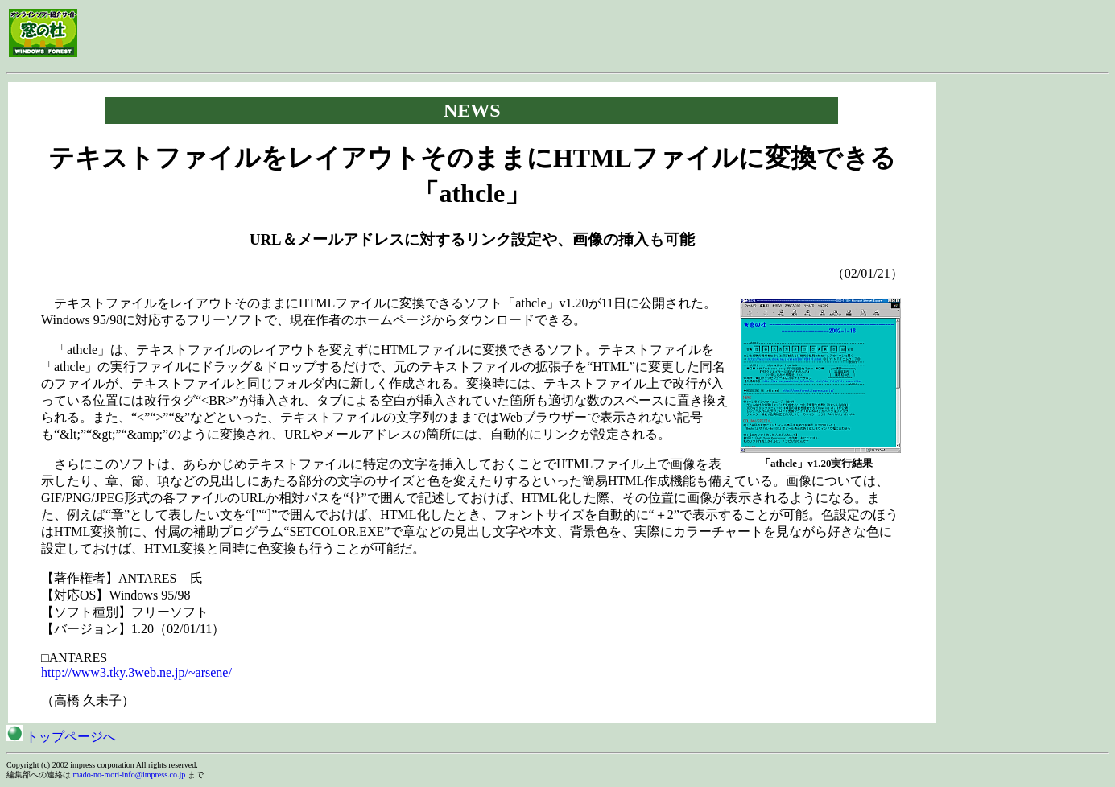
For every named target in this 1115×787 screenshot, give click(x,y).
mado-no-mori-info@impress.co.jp (129, 774)
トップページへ (61, 737)
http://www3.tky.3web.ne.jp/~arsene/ (136, 672)
